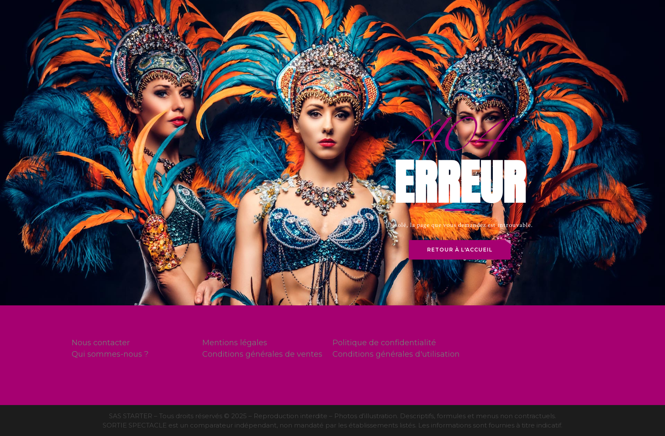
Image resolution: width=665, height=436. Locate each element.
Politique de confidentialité (384, 342)
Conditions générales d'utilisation (396, 354)
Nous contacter (101, 342)
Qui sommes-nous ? (110, 354)
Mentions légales (234, 342)
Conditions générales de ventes (262, 354)
